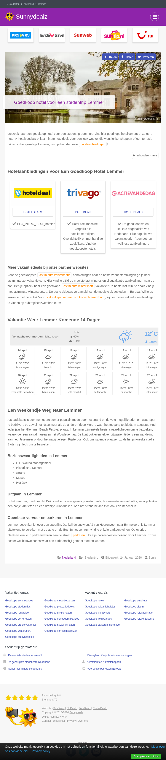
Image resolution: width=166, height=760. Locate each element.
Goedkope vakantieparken (60, 600)
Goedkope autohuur (135, 600)
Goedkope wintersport (17, 630)
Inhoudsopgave (146, 155)
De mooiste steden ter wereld (25, 655)
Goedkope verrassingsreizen (61, 630)
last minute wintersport (78, 286)
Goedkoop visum (134, 606)
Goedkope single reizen (58, 612)
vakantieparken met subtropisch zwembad (75, 297)
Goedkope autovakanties (19, 636)
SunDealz (58, 708)
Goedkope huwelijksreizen (60, 624)
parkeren (79, 535)
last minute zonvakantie (54, 275)
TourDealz (85, 708)
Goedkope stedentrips (17, 606)
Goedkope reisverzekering (139, 618)
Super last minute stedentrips (25, 668)
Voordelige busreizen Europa (104, 668)
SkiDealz (72, 708)
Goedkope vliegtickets (97, 612)
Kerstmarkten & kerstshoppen (104, 662)
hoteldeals (32, 212)
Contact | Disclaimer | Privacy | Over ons (65, 720)
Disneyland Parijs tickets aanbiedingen (109, 655)
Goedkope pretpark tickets (60, 606)
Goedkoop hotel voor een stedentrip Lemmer (59, 102)
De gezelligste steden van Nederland (29, 662)
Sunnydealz (76, 712)
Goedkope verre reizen (18, 618)
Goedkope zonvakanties (19, 600)
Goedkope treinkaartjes (98, 618)
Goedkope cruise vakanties (21, 624)
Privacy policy (41, 751)
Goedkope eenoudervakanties (62, 618)
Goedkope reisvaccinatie (138, 612)
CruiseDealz (100, 708)
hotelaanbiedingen (92, 144)
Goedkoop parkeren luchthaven (103, 624)
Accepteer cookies (146, 756)
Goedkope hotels (95, 600)
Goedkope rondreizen (17, 612)
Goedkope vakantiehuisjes (100, 606)
